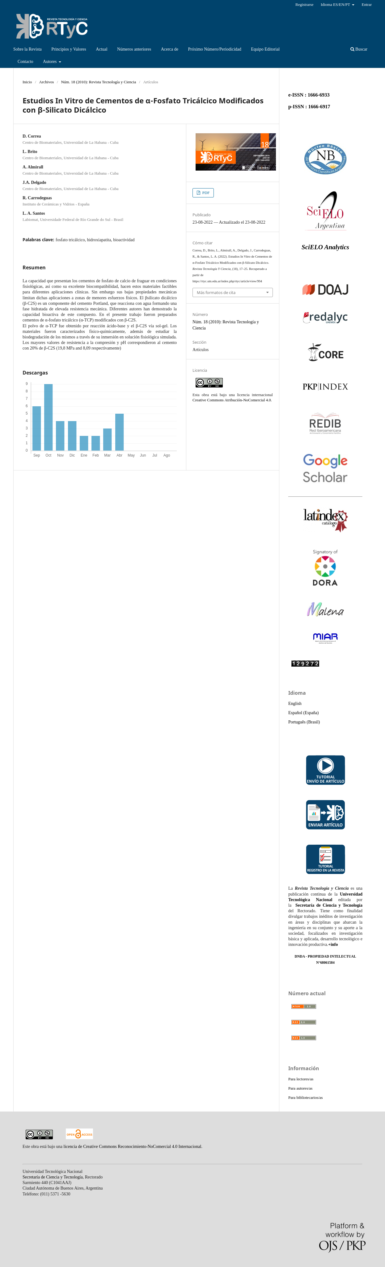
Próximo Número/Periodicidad (214, 49)
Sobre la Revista (27, 49)
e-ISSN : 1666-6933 (309, 95)
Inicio (27, 82)
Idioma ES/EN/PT (336, 4)
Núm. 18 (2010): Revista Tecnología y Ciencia (98, 82)
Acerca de (169, 49)
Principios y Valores (68, 49)
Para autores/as (300, 1088)
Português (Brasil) (304, 722)
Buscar (358, 49)
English (295, 703)
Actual (101, 49)
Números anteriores (134, 49)
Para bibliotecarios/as (305, 1097)
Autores (50, 61)
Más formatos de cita (216, 292)
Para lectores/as (300, 1079)
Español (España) (303, 712)
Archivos (46, 82)
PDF (205, 192)
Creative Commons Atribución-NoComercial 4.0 (231, 400)
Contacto (25, 61)
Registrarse (304, 4)
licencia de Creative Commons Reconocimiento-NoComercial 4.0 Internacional (132, 1146)
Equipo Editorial (265, 49)
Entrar (367, 4)
